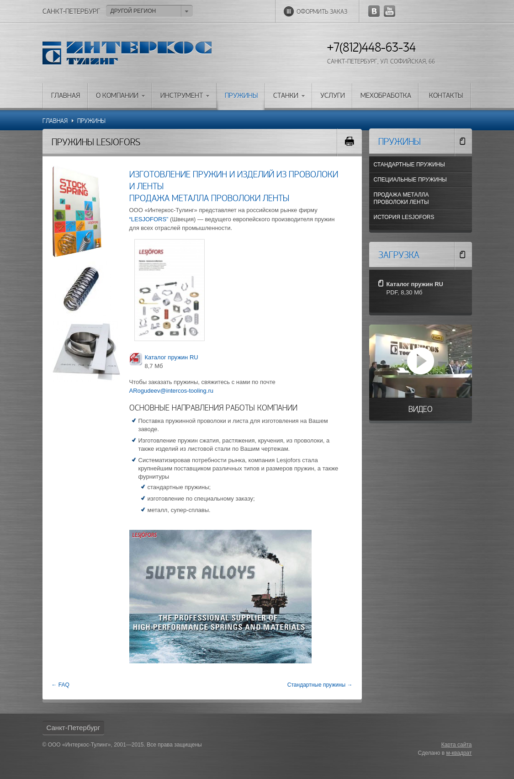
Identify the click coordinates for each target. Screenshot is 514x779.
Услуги (332, 96)
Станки (285, 96)
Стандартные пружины (409, 164)
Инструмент (181, 96)
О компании (117, 96)
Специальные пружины (410, 179)
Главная (65, 96)
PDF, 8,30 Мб (405, 292)
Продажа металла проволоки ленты (401, 198)
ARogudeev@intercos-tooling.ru (171, 390)
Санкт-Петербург (74, 727)
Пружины (241, 96)
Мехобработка (385, 96)
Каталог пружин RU (171, 357)
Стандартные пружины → (320, 685)
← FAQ (60, 685)
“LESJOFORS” (149, 219)
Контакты (446, 96)
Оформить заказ (322, 12)
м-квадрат (459, 753)
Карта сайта (456, 745)
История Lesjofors (404, 217)
